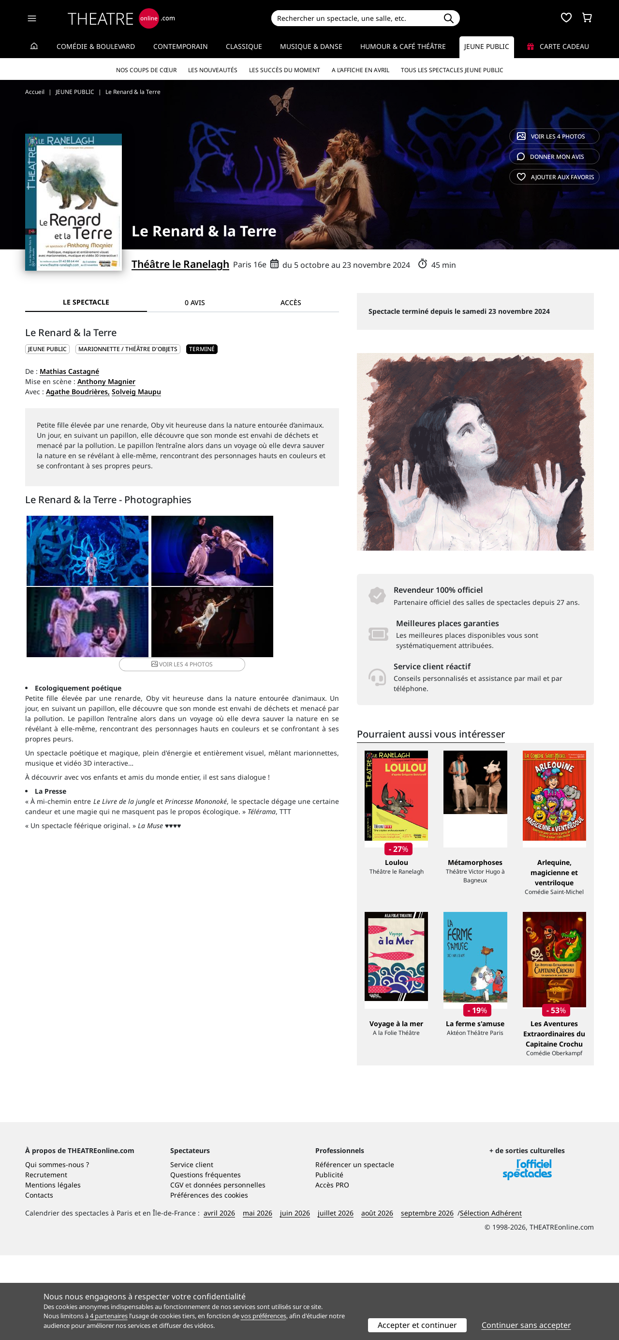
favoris (555, 177)
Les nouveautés (212, 70)
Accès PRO (332, 1269)
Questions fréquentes (205, 1259)
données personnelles (229, 1269)
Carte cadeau (558, 46)
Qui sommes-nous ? (57, 1249)
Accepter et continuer (417, 1325)
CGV (176, 1269)
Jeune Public (486, 46)
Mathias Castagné (69, 371)
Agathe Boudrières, (78, 391)
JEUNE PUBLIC (47, 349)
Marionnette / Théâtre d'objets (127, 349)
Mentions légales (53, 1269)
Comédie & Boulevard (96, 46)
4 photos (551, 136)
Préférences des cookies (209, 1279)
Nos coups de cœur (146, 70)
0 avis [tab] (195, 302)
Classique (244, 46)
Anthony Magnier (106, 381)
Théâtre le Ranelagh (180, 264)
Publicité (329, 1259)
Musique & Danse (311, 46)
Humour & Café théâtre (403, 46)
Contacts (39, 1279)
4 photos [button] (234, 625)
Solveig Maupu (136, 391)
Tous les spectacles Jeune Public (452, 70)
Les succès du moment (284, 70)
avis (550, 157)
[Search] (354, 18)
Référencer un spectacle (354, 1249)
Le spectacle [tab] (86, 302)
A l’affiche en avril (360, 70)
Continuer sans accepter (526, 1325)
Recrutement (46, 1259)
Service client (191, 1249)
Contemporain (180, 46)
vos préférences (263, 1315)
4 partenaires (109, 1315)
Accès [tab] (290, 302)
